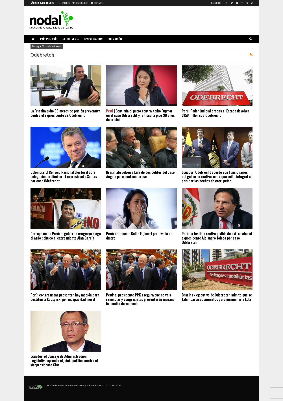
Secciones (69, 39)
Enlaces (64, 3)
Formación (115, 39)
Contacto (97, 3)
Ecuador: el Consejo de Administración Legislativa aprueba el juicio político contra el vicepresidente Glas (64, 360)
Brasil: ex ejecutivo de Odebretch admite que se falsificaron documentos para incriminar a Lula (217, 297)
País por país (48, 39)
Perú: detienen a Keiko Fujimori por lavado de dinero (139, 236)
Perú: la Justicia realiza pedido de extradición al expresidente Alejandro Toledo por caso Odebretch (217, 238)
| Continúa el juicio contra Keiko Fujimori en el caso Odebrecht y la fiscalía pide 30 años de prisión (140, 115)
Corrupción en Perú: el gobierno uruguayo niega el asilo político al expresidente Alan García (66, 236)
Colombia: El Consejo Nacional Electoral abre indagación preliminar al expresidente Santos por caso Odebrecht (64, 176)
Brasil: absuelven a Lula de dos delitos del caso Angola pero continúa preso (140, 174)
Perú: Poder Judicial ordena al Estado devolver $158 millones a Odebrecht (215, 113)
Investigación (93, 39)
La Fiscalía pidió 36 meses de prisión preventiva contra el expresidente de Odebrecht (65, 113)
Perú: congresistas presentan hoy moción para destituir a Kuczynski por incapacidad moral (65, 297)
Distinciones (80, 3)
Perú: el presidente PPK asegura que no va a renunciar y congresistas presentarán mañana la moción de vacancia (140, 299)
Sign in (216, 3)
